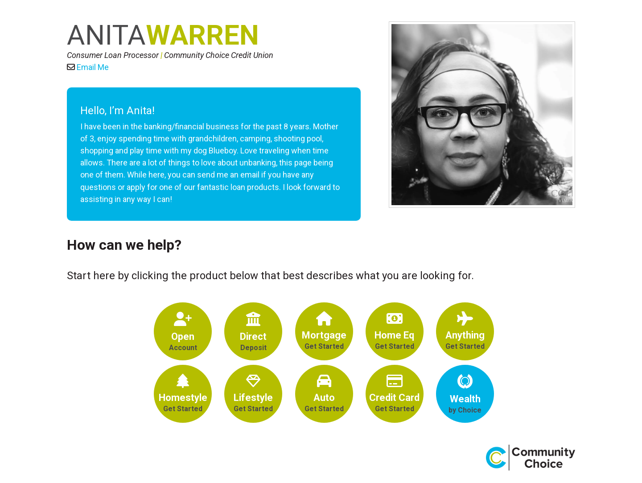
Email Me (93, 67)
